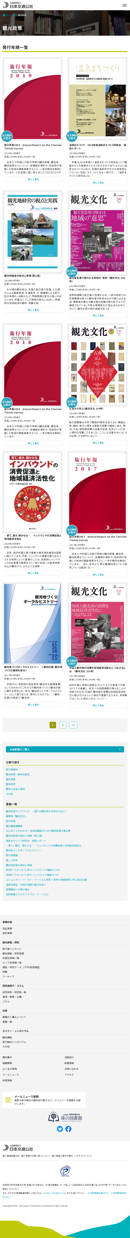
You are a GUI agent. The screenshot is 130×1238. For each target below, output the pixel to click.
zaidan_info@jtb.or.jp (54, 1192)
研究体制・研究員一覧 (14, 992)
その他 (9, 794)
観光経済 (10, 784)
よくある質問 (10, 1068)
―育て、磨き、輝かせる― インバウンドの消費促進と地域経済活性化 (43, 845)
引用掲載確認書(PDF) (98, 1192)
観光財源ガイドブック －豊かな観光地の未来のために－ (37, 811)
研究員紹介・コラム (13, 985)
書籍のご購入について (14, 1017)
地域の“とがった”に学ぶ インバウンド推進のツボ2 (33, 869)
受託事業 (7, 933)
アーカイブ (8, 976)
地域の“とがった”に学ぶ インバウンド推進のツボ (32, 874)
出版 (15, 15)
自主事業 (7, 928)
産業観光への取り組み (18, 889)
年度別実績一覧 (11, 958)
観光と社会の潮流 (15, 789)
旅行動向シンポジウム (14, 1042)
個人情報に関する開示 (62, 1155)
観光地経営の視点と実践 (19, 865)
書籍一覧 (7, 1021)
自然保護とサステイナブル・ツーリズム (27, 894)
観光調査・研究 (11, 942)
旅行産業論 (12, 855)
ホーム (7, 15)
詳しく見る (33, 179)
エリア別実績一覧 (12, 962)
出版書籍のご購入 (20, 749)
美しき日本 (12, 860)
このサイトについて (83, 1155)
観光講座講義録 (14, 826)
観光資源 (10, 779)
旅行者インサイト (12, 949)
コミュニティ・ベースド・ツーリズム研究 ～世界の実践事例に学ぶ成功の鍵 (46, 879)
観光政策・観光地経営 (18, 774)
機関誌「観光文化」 (16, 816)
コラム (6, 1001)
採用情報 (7, 1080)
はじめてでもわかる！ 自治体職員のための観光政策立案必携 (38, 830)
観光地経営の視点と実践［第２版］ (25, 835)
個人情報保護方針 (11, 1155)
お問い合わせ (71, 1068)
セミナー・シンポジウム (16, 1031)
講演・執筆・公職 (12, 996)
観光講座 (7, 1037)
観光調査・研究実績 (13, 953)
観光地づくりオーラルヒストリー (23, 850)
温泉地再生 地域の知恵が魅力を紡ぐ (26, 884)
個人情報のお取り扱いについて (35, 1155)
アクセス (69, 1074)
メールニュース (11, 1074)
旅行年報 (10, 821)
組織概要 (7, 1063)
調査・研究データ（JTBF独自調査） (22, 967)
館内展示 (7, 1057)
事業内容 (7, 922)
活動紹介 (69, 1057)
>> (73, 725)
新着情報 (69, 1063)
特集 (5, 971)
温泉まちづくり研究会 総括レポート (26, 840)
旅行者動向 (12, 769)
